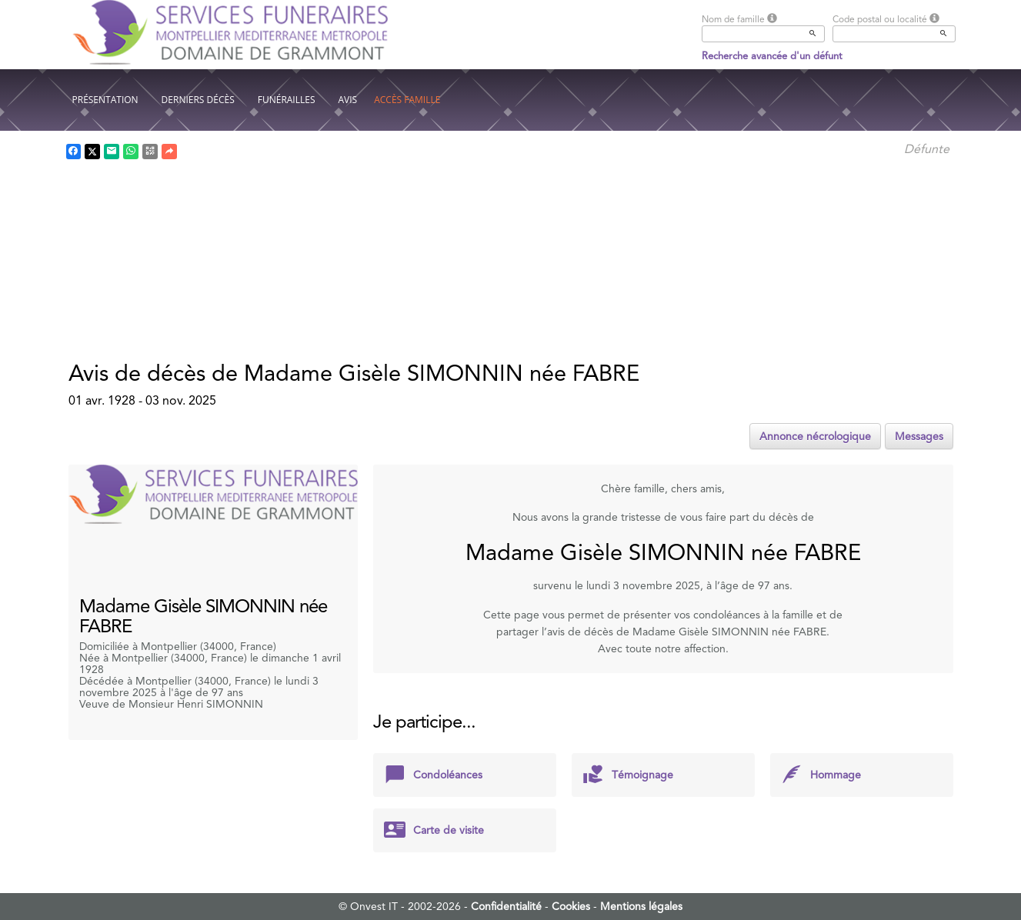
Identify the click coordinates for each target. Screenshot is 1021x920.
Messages (919, 436)
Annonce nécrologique (815, 436)
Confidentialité (506, 906)
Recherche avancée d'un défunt (772, 56)
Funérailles (286, 99)
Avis (348, 99)
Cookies (571, 906)
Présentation (105, 99)
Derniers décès (198, 99)
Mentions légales (641, 906)
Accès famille (407, 99)
